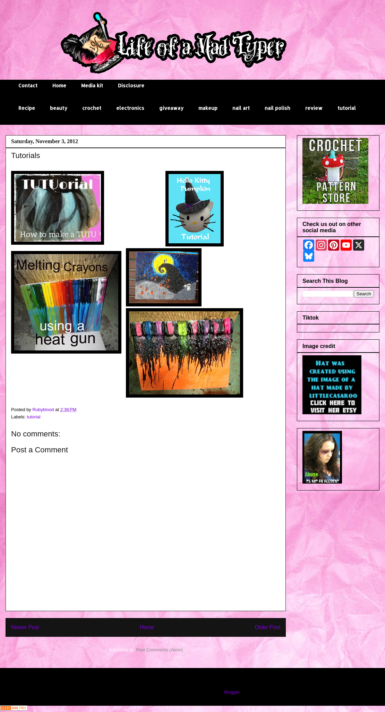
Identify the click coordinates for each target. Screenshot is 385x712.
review (314, 108)
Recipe (26, 108)
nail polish (277, 108)
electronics (130, 108)
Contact (27, 85)
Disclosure (131, 85)
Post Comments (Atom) (159, 649)
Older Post (267, 627)
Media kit (92, 85)
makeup (207, 108)
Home (59, 85)
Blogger (231, 692)
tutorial (346, 108)
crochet (91, 108)
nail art (241, 108)
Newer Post (25, 627)
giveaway (171, 108)
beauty (58, 108)
